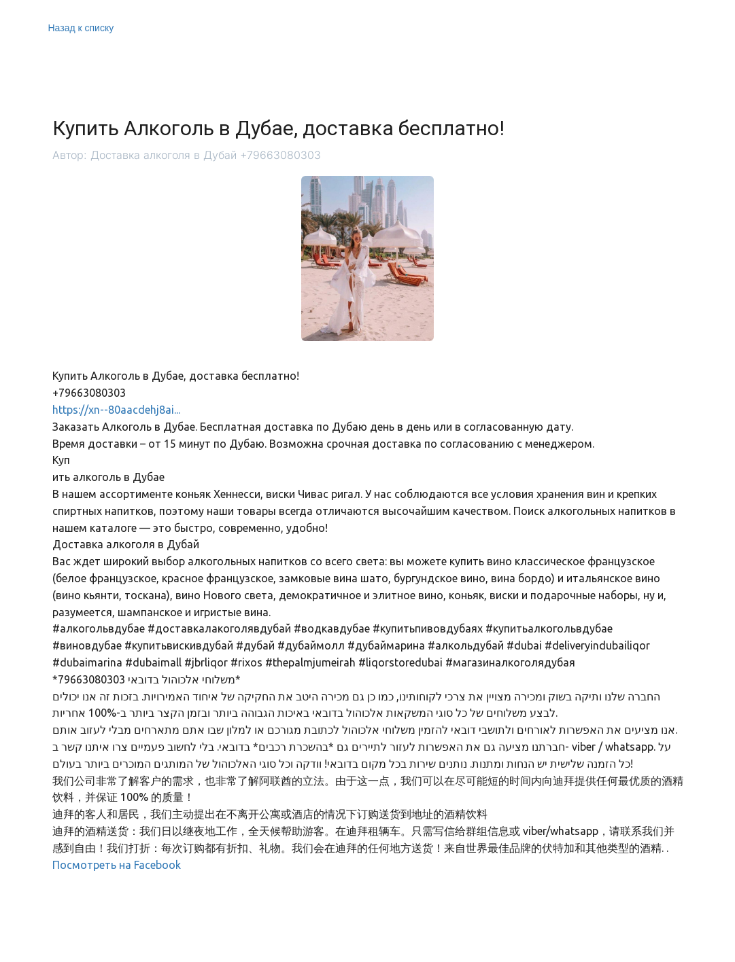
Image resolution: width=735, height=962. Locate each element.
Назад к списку (81, 27)
